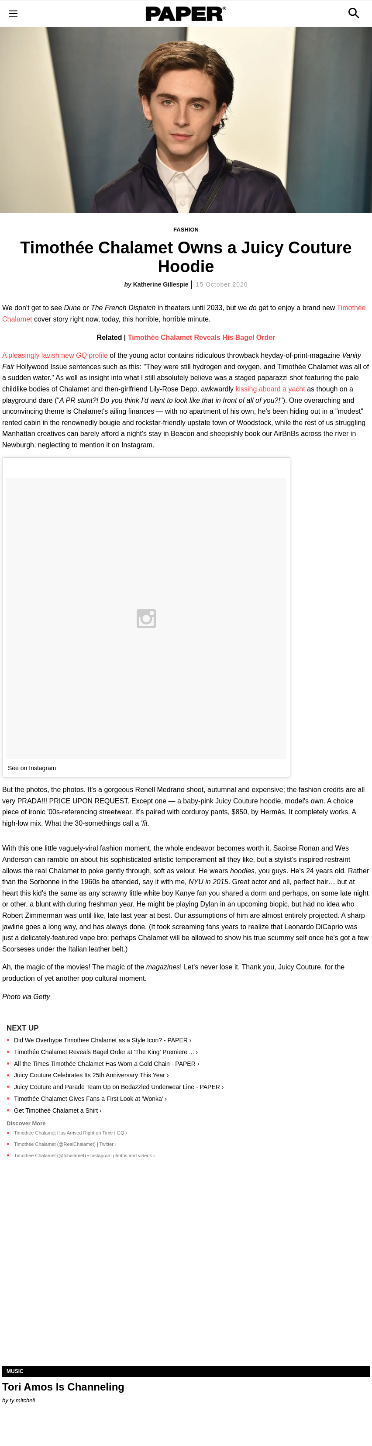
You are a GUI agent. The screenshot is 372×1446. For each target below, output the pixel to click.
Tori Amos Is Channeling (63, 1387)
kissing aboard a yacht (271, 389)
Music (15, 1371)
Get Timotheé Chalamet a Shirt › (58, 1110)
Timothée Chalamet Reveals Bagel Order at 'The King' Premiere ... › (106, 1051)
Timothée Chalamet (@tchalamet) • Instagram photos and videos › (84, 1155)
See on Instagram (32, 768)
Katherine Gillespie (161, 284)
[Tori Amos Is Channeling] (186, 1274)
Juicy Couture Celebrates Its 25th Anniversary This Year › (91, 1075)
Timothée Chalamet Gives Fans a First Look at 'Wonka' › (90, 1098)
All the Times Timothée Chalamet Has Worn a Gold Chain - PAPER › (106, 1063)
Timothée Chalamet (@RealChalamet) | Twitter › (65, 1144)
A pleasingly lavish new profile (55, 355)
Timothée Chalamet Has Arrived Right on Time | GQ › (70, 1132)
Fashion (186, 229)
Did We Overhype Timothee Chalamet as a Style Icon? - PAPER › (102, 1040)
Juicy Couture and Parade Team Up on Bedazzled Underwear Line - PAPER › (119, 1086)
